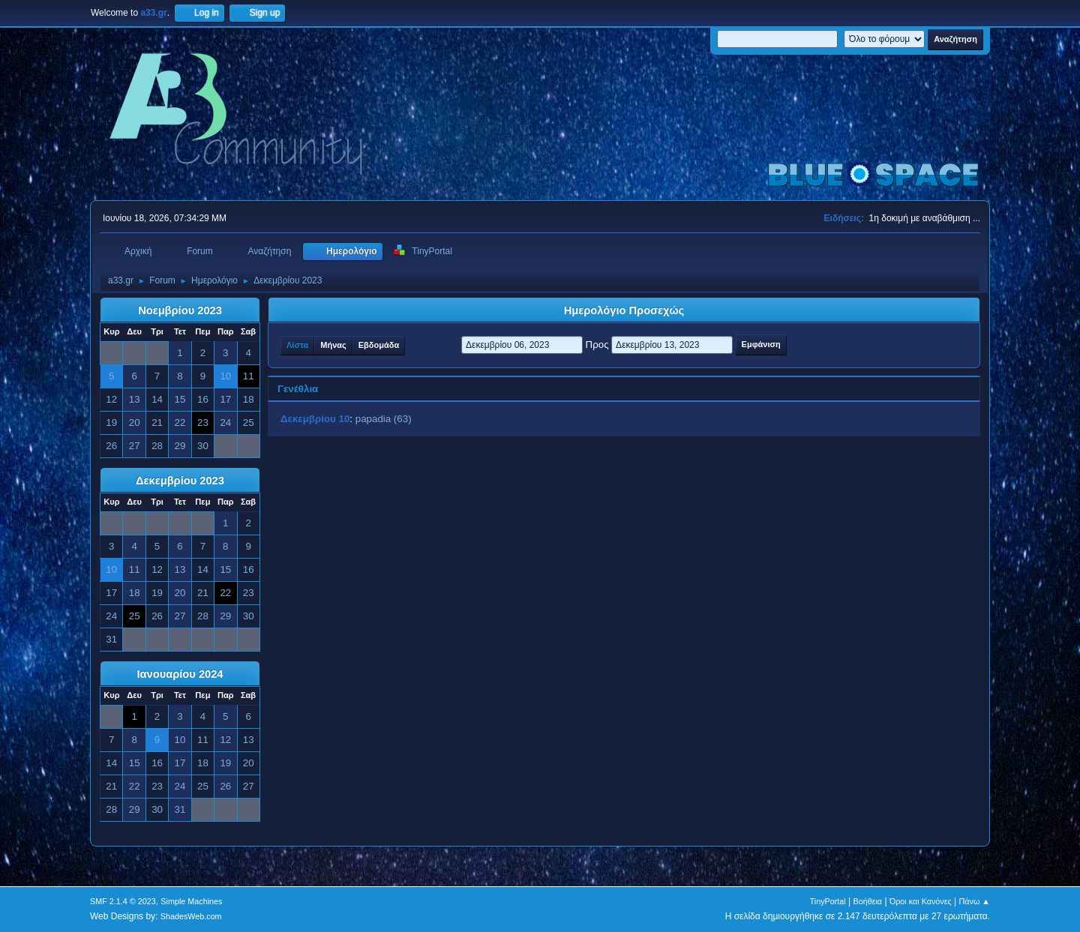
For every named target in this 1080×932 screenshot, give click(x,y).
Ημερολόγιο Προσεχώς (624, 310)
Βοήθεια (867, 901)
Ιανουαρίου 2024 (179, 674)
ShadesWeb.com (191, 916)
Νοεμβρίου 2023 (180, 310)
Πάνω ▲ (975, 901)
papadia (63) (384, 418)
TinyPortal (828, 901)
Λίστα (297, 344)
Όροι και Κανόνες (921, 901)
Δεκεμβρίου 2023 (180, 481)
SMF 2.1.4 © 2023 (123, 901)
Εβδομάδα (378, 344)
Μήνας (333, 344)
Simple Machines (191, 901)
